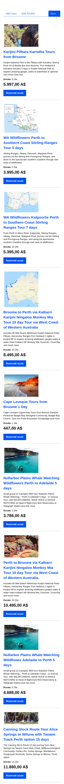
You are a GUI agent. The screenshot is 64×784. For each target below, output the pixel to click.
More (54, 13)
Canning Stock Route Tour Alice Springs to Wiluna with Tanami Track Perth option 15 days (30, 734)
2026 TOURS (28, 13)
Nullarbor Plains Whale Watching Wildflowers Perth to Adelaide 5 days (31, 483)
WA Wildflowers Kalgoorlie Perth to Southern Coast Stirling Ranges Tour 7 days (31, 222)
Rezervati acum (15, 93)
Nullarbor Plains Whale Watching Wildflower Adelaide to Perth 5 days (31, 660)
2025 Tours (11, 13)
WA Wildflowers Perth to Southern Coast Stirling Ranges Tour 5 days (30, 143)
